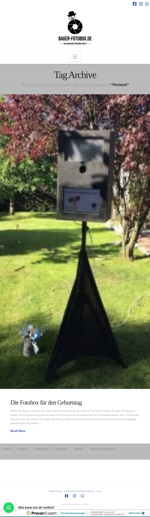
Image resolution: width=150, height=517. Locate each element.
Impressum (55, 491)
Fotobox (22, 449)
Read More (17, 431)
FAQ (99, 491)
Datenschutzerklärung (79, 491)
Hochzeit (62, 449)
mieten (79, 449)
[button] (75, 57)
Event (6, 449)
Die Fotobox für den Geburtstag (46, 402)
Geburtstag (42, 449)
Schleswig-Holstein (102, 449)
